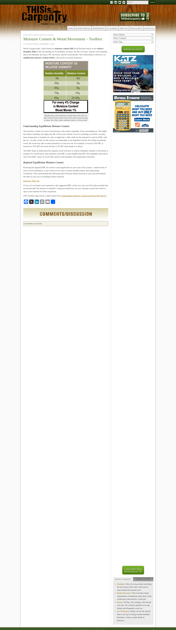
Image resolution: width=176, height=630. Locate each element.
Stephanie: (121, 584)
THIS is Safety (136, 28)
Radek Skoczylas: (124, 593)
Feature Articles (82, 28)
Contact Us (149, 28)
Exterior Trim (27, 35)
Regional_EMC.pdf (31, 181)
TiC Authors (111, 28)
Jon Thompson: (123, 611)
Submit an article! (133, 49)
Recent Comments (123, 579)
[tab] (123, 579)
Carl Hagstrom (31, 44)
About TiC (123, 28)
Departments (98, 28)
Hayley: (120, 602)
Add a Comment (49, 35)
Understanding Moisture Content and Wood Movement (83, 196)
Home (70, 28)
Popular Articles (143, 579)
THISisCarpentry (45, 16)
